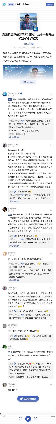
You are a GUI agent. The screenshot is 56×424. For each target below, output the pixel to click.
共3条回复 (14, 137)
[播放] (28, 419)
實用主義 (12, 253)
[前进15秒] (35, 419)
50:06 (10, 214)
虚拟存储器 (13, 325)
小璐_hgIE (12, 287)
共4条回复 (14, 245)
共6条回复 (14, 280)
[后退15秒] (20, 419)
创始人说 (27, 43)
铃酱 (10, 346)
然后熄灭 (12, 384)
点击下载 (49, 4)
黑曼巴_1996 (13, 144)
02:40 (10, 352)
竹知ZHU (12, 208)
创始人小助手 (15, 93)
